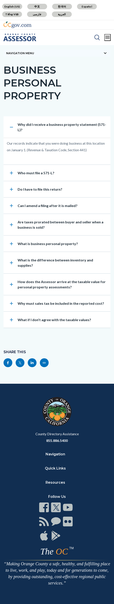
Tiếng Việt (12, 14)
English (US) (12, 6)
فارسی (37, 14)
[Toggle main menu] (107, 37)
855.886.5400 (57, 440)
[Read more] (17, 24)
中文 (37, 6)
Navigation (55, 454)
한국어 (62, 6)
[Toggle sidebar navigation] (57, 53)
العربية (62, 14)
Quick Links (55, 468)
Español (87, 6)
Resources (55, 482)
